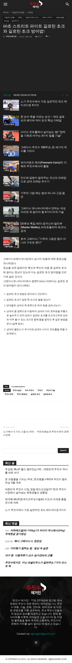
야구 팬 (9, 555)
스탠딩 (30, 12)
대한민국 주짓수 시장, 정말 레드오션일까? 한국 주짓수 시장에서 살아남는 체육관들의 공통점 (35, 491)
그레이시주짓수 (47, 17)
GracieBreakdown (18, 386)
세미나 (6, 231)
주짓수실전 (17, 390)
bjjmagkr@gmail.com (43, 633)
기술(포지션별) (18, 12)
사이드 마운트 (9, 124)
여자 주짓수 (29, 390)
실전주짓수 (15, 21)
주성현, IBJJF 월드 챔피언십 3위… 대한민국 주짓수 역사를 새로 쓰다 (36, 471)
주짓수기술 (50, 390)
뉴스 (5, 155)
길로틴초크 (47, 394)
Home (6, 12)
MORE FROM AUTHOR (25, 95)
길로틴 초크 (35, 394)
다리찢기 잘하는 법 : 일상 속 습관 (29, 548)
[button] (5, 4)
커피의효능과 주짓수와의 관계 (53, 431)
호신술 (6, 21)
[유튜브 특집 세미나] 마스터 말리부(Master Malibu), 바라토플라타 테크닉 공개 (43, 227)
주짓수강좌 (9, 394)
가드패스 (7, 185)
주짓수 (40, 390)
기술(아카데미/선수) (32, 17)
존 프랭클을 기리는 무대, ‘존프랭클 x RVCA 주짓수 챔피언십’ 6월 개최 (36, 481)
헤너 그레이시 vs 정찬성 (27, 541)
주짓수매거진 (11, 36)
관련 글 (6, 95)
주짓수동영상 (22, 394)
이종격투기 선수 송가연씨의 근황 (33, 555)
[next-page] (67, 95)
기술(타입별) (59, 17)
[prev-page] (62, 95)
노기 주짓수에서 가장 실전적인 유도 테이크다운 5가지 (35, 509)
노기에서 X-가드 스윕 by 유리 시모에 (18, 433)
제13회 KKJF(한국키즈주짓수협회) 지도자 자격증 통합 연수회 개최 (35, 501)
